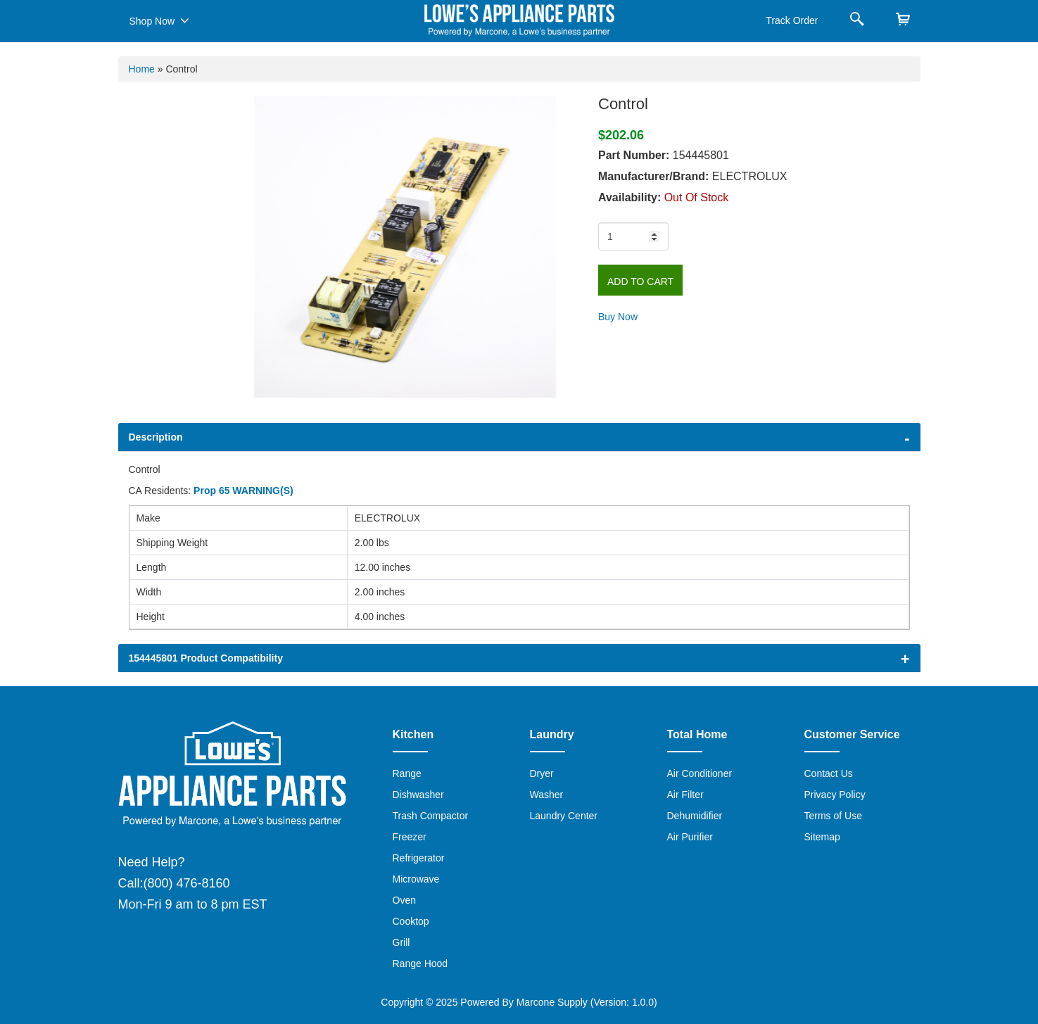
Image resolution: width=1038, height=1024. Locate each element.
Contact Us (828, 773)
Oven (404, 900)
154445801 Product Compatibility (206, 658)
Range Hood (420, 963)
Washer (547, 794)
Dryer (542, 773)
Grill (401, 942)
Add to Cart (640, 281)
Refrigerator (419, 858)
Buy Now (618, 316)
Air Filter (685, 794)
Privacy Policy (835, 794)
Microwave (416, 879)
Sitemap (822, 836)
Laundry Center (564, 815)
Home (142, 69)
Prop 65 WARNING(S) (243, 490)
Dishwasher (418, 794)
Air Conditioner (700, 773)
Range (407, 773)
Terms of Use (833, 815)
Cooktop (411, 921)
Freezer (409, 836)
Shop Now (159, 20)
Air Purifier (690, 836)
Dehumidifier (695, 815)
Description (156, 437)
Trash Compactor (431, 815)
